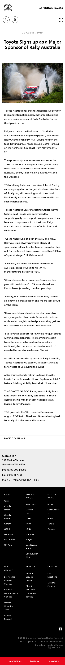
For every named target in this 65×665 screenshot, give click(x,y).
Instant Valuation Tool (8, 606)
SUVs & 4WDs (30, 496)
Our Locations (52, 575)
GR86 (7, 528)
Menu (61, 20)
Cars (7, 494)
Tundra (50, 523)
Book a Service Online (29, 577)
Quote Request (8, 617)
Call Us (6, 19)
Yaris (6, 500)
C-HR (28, 518)
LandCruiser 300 (32, 555)
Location (15, 19)
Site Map (44, 641)
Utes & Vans (51, 496)
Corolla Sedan (7, 516)
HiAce (50, 518)
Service (31, 566)
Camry (7, 523)
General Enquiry (51, 584)
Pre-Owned (9, 568)
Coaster (51, 528)
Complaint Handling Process (49, 644)
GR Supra (8, 534)
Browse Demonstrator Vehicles (11, 593)
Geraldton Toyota (50, 7)
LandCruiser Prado (32, 546)
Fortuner (30, 534)
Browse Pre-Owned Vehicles (10, 580)
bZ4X (28, 528)
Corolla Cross (29, 511)
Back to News (14, 438)
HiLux (50, 504)
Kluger (29, 539)
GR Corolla (9, 539)
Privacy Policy (56, 641)
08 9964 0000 (18, 469)
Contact (53, 566)
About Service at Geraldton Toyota (31, 591)
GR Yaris (8, 544)
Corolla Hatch (7, 508)
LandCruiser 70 (53, 511)
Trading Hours (25, 480)
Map (5, 480)
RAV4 (28, 523)
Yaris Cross (31, 504)
